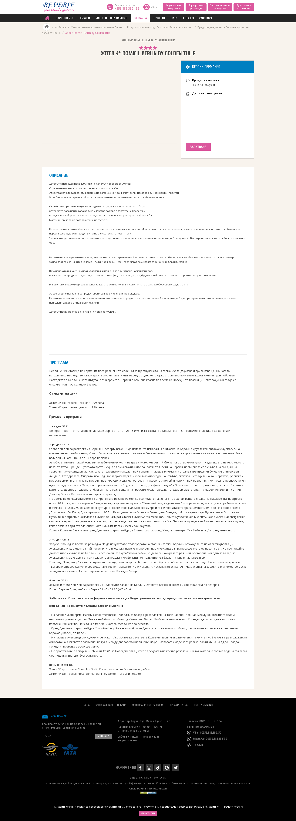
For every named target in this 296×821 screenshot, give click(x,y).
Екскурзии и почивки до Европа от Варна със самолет (165, 27)
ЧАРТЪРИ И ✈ (65, 18)
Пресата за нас (179, 703)
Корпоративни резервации (196, 7)
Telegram (196, 744)
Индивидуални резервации (173, 7)
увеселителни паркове (112, 18)
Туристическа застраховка (244, 7)
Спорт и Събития (203, 703)
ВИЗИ (174, 18)
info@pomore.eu (205, 726)
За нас (87, 703)
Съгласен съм (148, 813)
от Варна (140, 18)
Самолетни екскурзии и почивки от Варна (98, 27)
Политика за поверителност (148, 703)
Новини (121, 703)
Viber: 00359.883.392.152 (205, 732)
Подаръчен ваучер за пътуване (220, 7)
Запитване (199, 147)
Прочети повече (233, 806)
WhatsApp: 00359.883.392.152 (208, 738)
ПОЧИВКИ (159, 18)
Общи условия (104, 703)
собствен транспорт (197, 18)
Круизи (85, 18)
